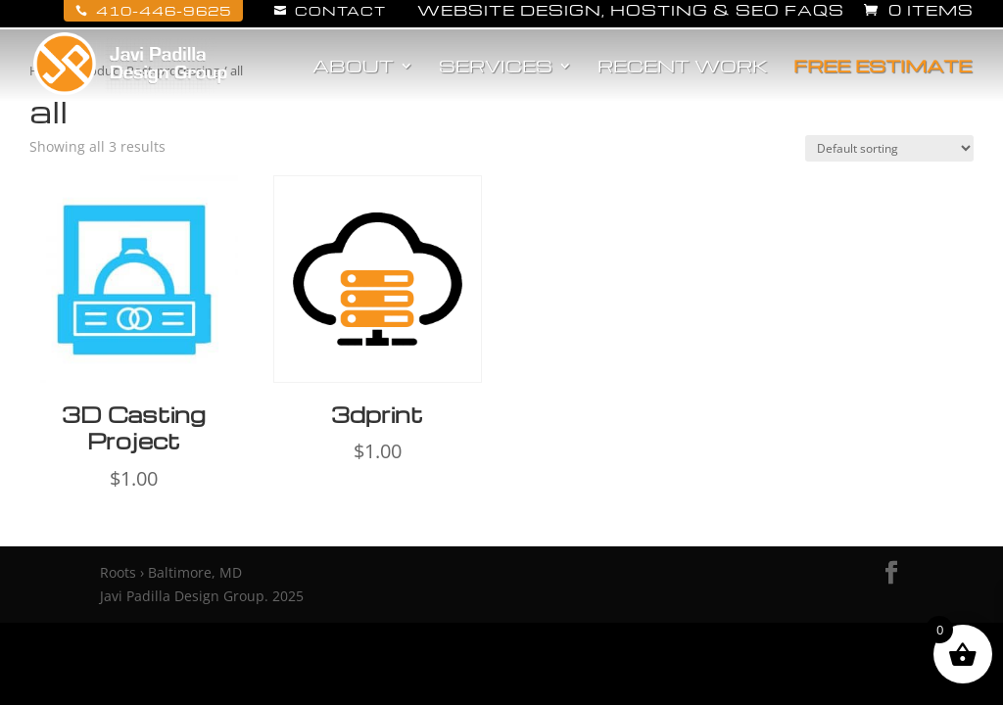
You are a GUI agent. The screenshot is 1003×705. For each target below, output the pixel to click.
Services (495, 67)
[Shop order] (889, 148)
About (353, 67)
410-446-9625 (153, 10)
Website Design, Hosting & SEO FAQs (630, 11)
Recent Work (682, 67)
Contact (330, 10)
